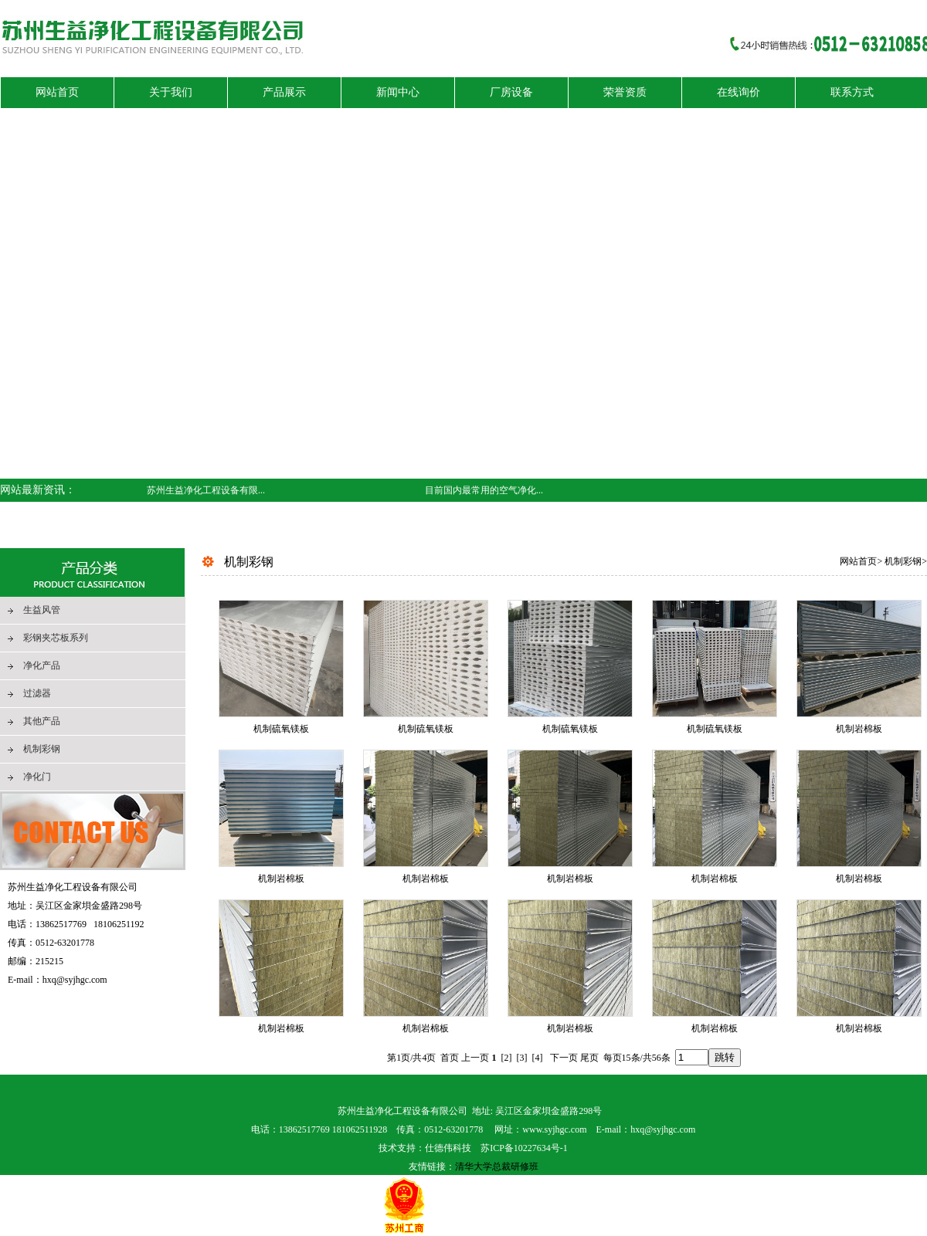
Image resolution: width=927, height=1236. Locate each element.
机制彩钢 (41, 748)
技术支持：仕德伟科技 (425, 1148)
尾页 (589, 1057)
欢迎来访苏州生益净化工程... (484, 513)
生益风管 (41, 609)
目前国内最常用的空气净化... (484, 490)
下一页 (564, 1057)
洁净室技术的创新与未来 (198, 513)
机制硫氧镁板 (281, 728)
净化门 (37, 776)
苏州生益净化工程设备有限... (206, 490)
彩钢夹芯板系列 (55, 637)
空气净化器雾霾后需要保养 (202, 536)
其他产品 (41, 721)
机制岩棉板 (859, 728)
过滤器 (37, 693)
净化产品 (41, 665)
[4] (537, 1057)
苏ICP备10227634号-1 (524, 1148)
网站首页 (858, 561)
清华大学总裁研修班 (496, 1166)
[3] (522, 1057)
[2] (506, 1057)
